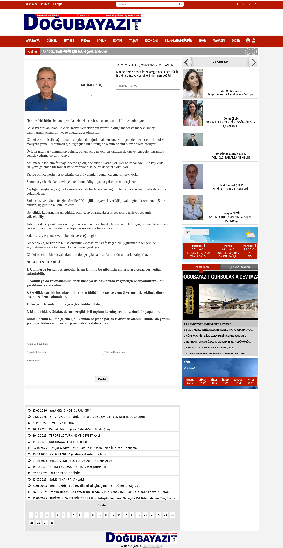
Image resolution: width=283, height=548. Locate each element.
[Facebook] (237, 4)
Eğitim (117, 40)
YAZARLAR (220, 62)
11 (86, 515)
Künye (45, 4)
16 (119, 515)
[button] (247, 51)
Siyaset (69, 40)
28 (52, 522)
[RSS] (256, 4)
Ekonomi (151, 40)
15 (112, 515)
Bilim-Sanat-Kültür (178, 40)
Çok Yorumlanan (239, 267)
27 (45, 522)
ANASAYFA (33, 40)
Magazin (219, 40)
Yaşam (133, 40)
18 (132, 515)
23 (165, 515)
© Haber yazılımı (141, 546)
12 (93, 515)
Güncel (52, 40)
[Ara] (180, 4)
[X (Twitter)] (243, 4)
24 (172, 515)
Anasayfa (31, 4)
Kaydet (102, 379)
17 (125, 515)
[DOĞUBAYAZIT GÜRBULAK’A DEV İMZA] (220, 295)
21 (152, 515)
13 (99, 515)
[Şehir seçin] (196, 232)
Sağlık (101, 40)
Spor (202, 40)
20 (145, 515)
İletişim (58, 4)
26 (38, 522)
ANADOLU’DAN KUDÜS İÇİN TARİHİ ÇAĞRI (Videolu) (75, 51)
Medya (85, 40)
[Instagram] (250, 4)
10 (80, 515)
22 (158, 515)
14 (106, 515)
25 (31, 522)
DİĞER (236, 40)
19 (138, 515)
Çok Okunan (201, 267)
